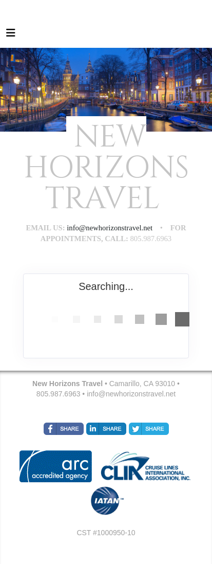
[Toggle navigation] (11, 35)
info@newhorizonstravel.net (131, 394)
